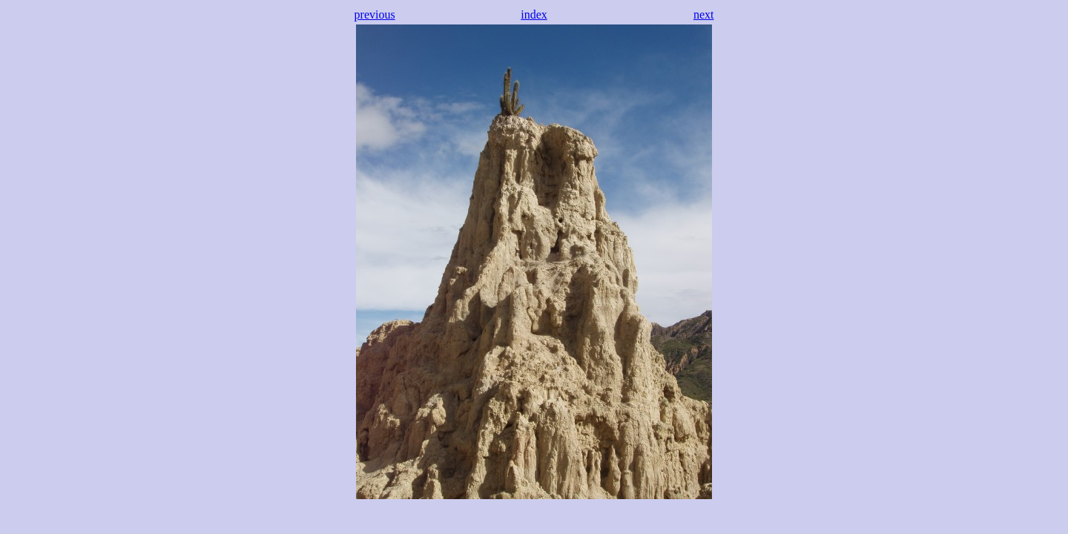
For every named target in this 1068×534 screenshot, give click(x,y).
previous (375, 14)
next (703, 14)
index (534, 14)
